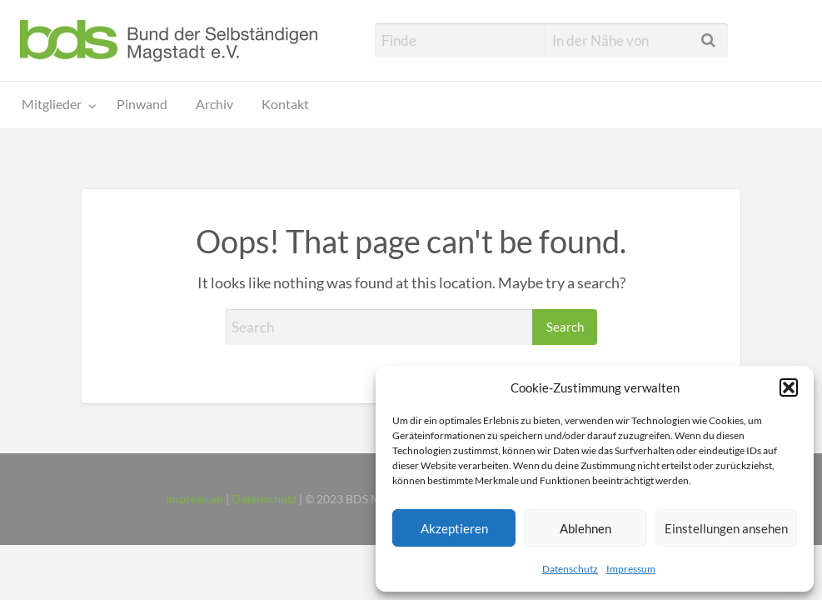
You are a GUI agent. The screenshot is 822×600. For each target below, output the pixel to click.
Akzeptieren (454, 528)
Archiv (214, 104)
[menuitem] (55, 105)
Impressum (630, 568)
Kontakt (285, 104)
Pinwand (142, 104)
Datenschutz (570, 568)
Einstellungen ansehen (726, 528)
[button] (788, 387)
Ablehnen (585, 528)
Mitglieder (52, 104)
